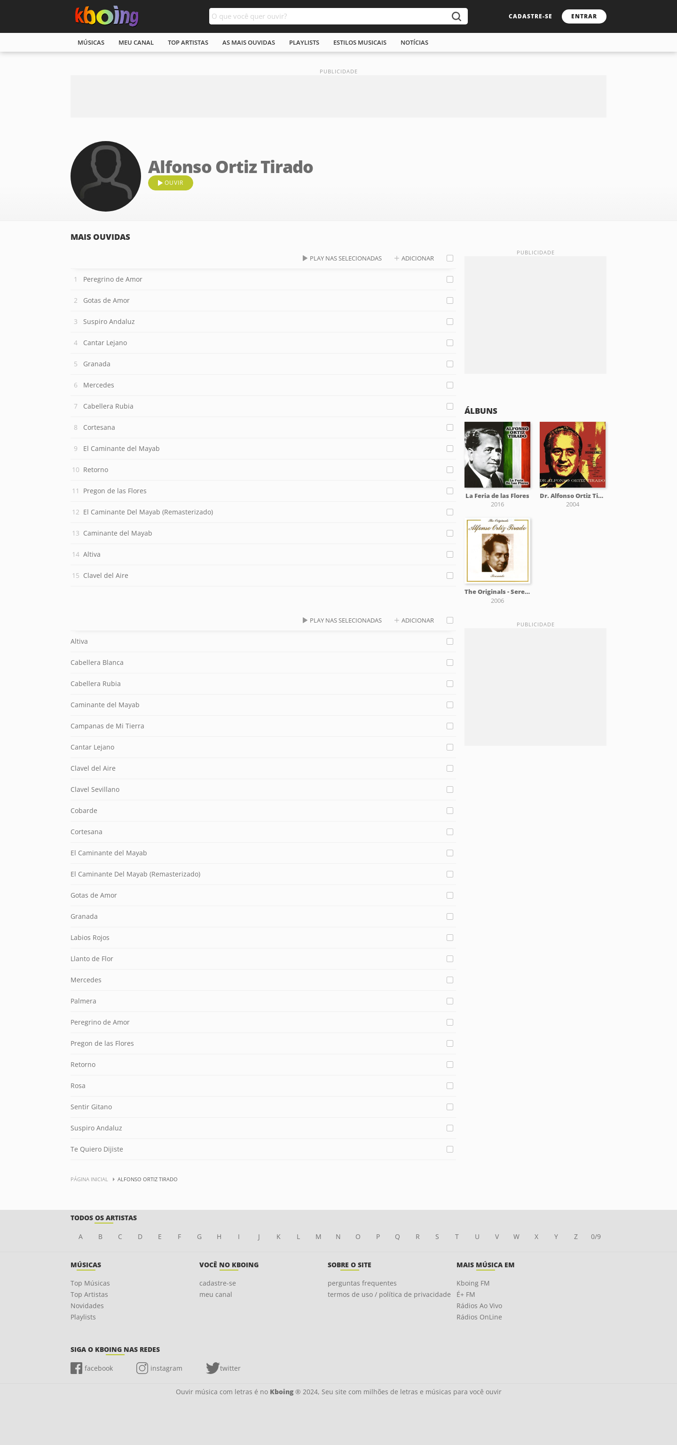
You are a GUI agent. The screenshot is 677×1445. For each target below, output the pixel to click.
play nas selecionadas (346, 258)
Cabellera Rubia (108, 406)
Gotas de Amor (106, 300)
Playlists (83, 1316)
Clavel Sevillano (95, 789)
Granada (96, 363)
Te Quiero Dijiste (97, 1149)
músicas (91, 42)
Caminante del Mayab (117, 533)
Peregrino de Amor (112, 279)
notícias (414, 42)
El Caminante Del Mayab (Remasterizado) (148, 511)
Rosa (78, 1085)
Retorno (95, 469)
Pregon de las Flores (115, 490)
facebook (99, 1368)
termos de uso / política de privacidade (389, 1294)
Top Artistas (89, 1294)
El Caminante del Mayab (121, 448)
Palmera (83, 1000)
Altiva (92, 554)
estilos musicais (359, 42)
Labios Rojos (90, 937)
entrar (584, 16)
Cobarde (84, 810)
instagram (166, 1368)
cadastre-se (530, 16)
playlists (304, 42)
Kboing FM (473, 1283)
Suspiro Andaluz (109, 321)
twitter (230, 1368)
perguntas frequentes (362, 1283)
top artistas (188, 42)
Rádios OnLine (479, 1316)
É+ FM (466, 1294)
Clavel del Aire (105, 575)
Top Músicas (90, 1283)
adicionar (417, 258)
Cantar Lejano (105, 342)
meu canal (136, 42)
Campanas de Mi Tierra (107, 725)
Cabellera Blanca (97, 662)
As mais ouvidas (248, 42)
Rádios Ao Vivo (479, 1305)
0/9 (596, 1236)
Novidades (87, 1305)
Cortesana (99, 427)
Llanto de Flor (92, 958)
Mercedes (98, 384)
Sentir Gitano (91, 1106)
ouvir (174, 183)
